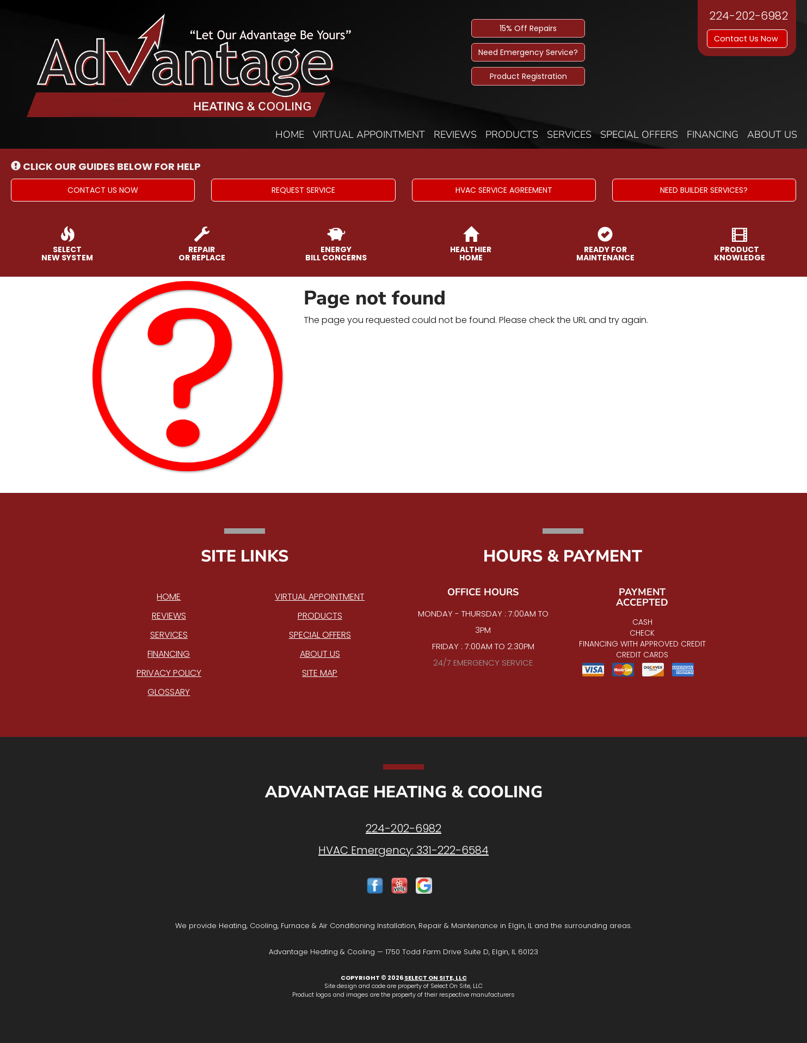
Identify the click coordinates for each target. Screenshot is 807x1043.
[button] (103, 190)
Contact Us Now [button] (747, 38)
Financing (712, 134)
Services (569, 134)
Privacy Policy (169, 673)
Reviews (455, 134)
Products (511, 134)
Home (289, 134)
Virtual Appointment (369, 134)
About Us (772, 134)
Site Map (319, 673)
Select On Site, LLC (435, 977)
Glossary (168, 692)
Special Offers (639, 134)
